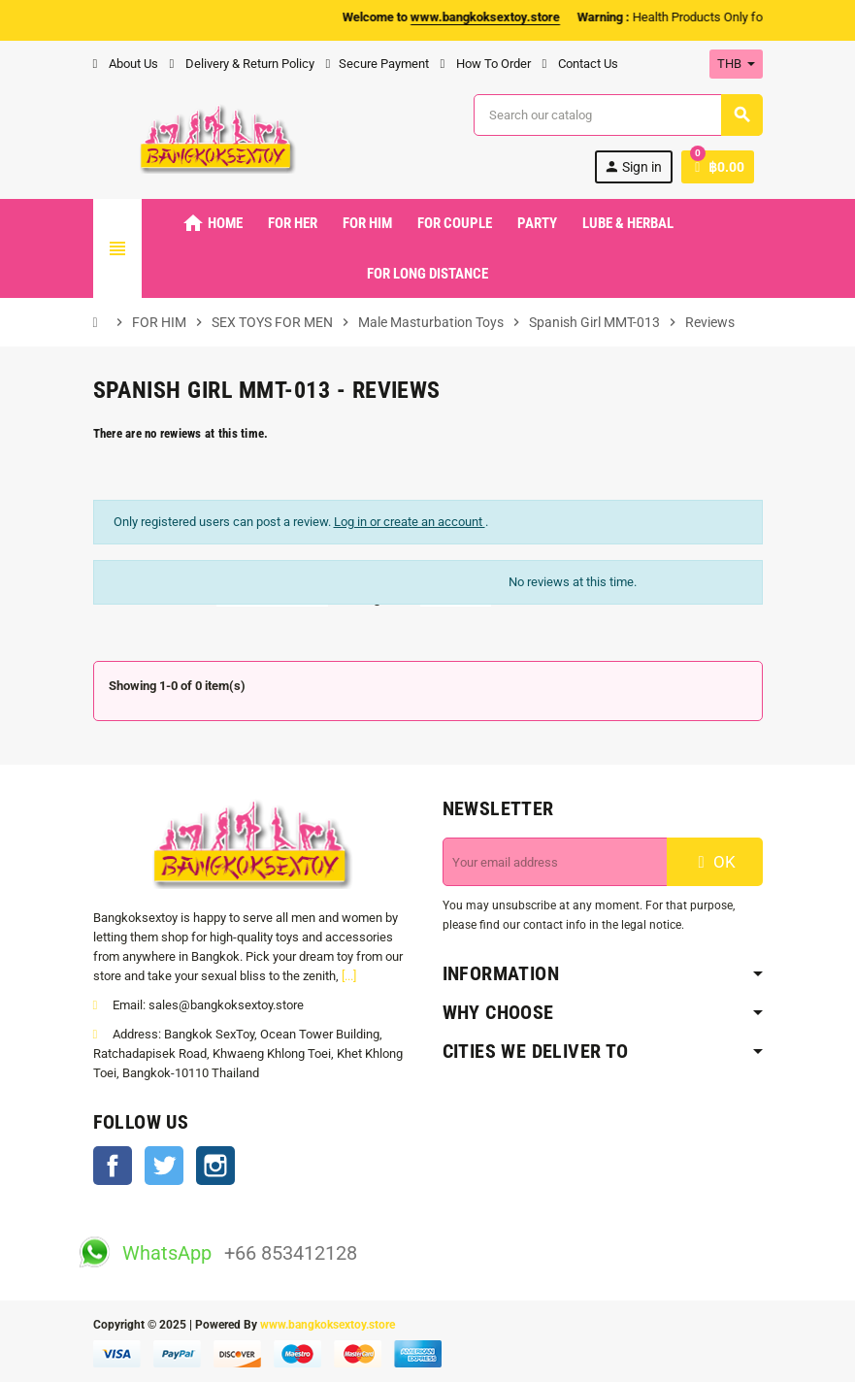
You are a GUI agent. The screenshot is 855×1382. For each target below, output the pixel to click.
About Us (125, 63)
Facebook (112, 1165)
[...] (349, 976)
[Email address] (555, 862)
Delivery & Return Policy (242, 63)
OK (714, 862)
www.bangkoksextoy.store (327, 1325)
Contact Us (580, 63)
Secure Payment (377, 63)
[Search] (617, 115)
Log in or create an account (409, 521)
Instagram (215, 1165)
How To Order (486, 63)
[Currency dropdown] (736, 64)
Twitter (164, 1165)
